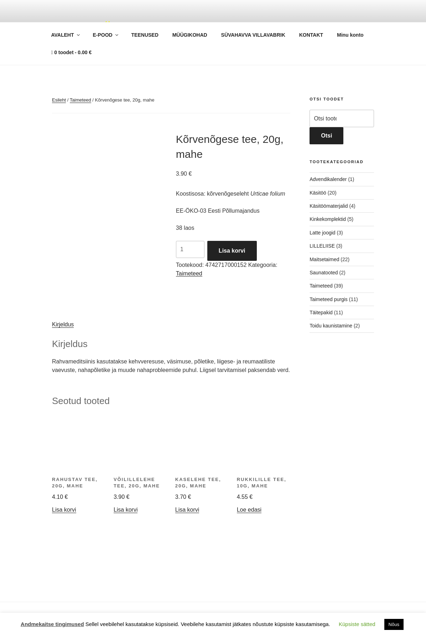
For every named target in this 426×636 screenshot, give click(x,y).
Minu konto (350, 35)
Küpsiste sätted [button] (357, 624)
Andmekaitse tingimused (52, 624)
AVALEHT (66, 35)
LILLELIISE (322, 246)
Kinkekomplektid (328, 219)
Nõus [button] (394, 624)
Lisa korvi (232, 251)
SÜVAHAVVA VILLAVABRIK (253, 35)
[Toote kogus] (190, 249)
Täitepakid (321, 312)
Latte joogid (322, 233)
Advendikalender (328, 179)
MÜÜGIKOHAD (189, 35)
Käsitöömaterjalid (329, 206)
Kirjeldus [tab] (63, 324)
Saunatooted (324, 272)
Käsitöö (318, 193)
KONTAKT (311, 35)
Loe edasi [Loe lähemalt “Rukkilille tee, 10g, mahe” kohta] (249, 510)
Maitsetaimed (324, 259)
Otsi (326, 136)
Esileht (59, 100)
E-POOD (106, 35)
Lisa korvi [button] (64, 510)
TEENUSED (145, 35)
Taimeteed (80, 100)
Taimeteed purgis (329, 299)
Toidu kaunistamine (331, 326)
